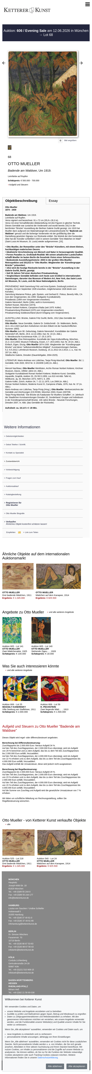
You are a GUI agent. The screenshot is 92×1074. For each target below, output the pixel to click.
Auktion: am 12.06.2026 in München (46, 31)
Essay (53, 201)
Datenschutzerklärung (48, 1057)
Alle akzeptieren (76, 1066)
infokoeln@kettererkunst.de (21, 973)
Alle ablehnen (55, 1066)
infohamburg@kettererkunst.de (22, 924)
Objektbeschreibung (21, 201)
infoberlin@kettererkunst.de (21, 950)
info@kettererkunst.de (18, 898)
